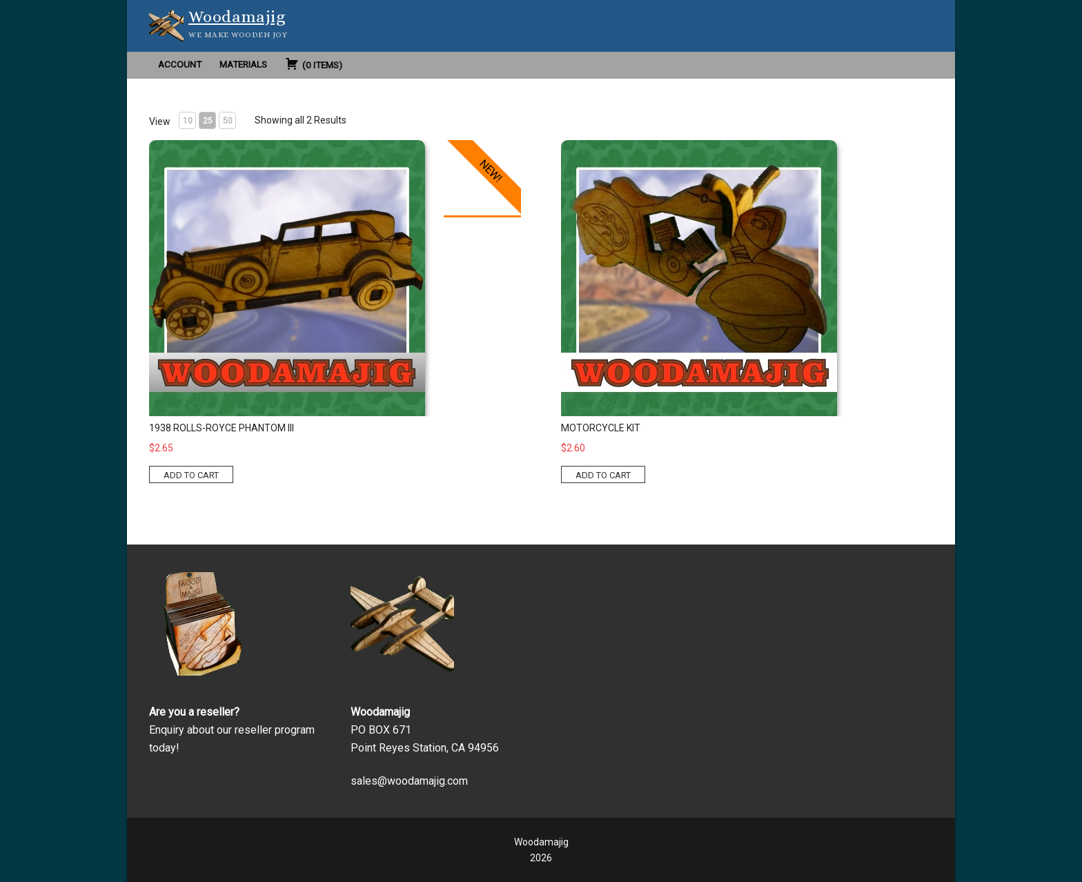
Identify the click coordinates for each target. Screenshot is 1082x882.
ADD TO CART (191, 475)
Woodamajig (237, 16)
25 (208, 121)
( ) (313, 63)
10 (188, 121)
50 (228, 121)
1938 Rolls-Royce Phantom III (221, 427)
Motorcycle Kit (600, 427)
